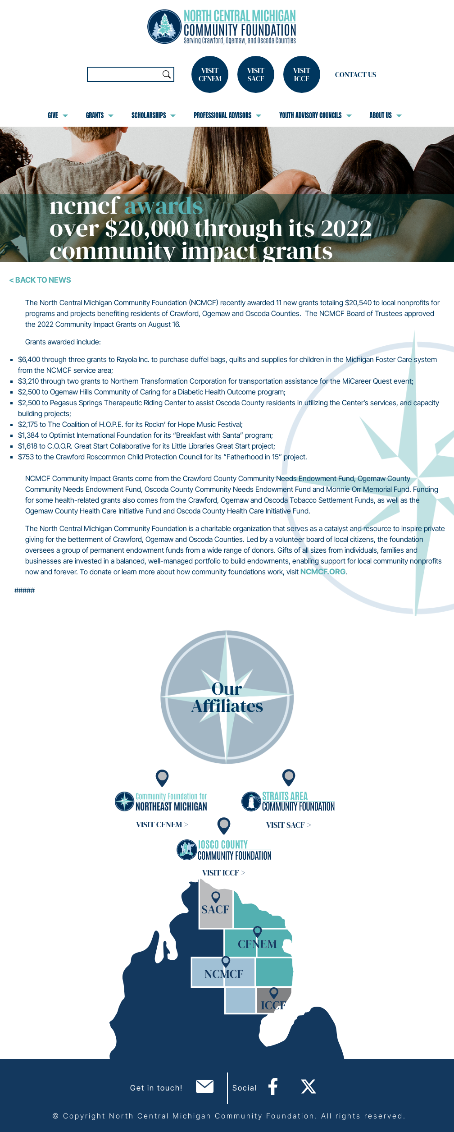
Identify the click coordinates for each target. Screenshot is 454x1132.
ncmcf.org (322, 571)
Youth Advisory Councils (315, 115)
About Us (386, 115)
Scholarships (154, 115)
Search (166, 74)
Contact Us (355, 74)
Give (58, 115)
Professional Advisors (227, 115)
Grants (100, 115)
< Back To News (40, 279)
